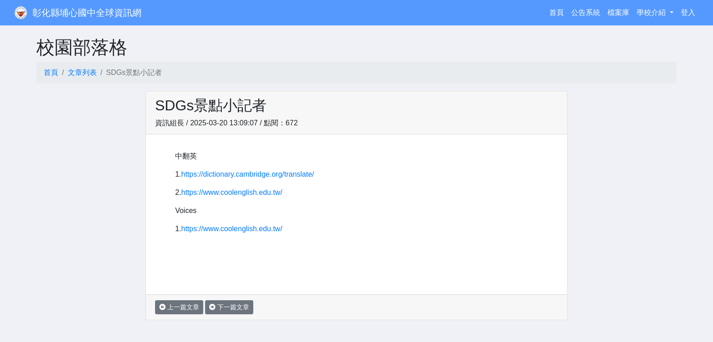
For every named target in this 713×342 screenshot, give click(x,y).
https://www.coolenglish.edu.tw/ (231, 192)
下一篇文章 (229, 307)
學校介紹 (652, 12)
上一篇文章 (179, 307)
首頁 (558, 11)
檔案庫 (618, 12)
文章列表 (82, 72)
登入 (688, 12)
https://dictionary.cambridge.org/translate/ (247, 174)
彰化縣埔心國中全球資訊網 (86, 13)
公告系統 (585, 12)
